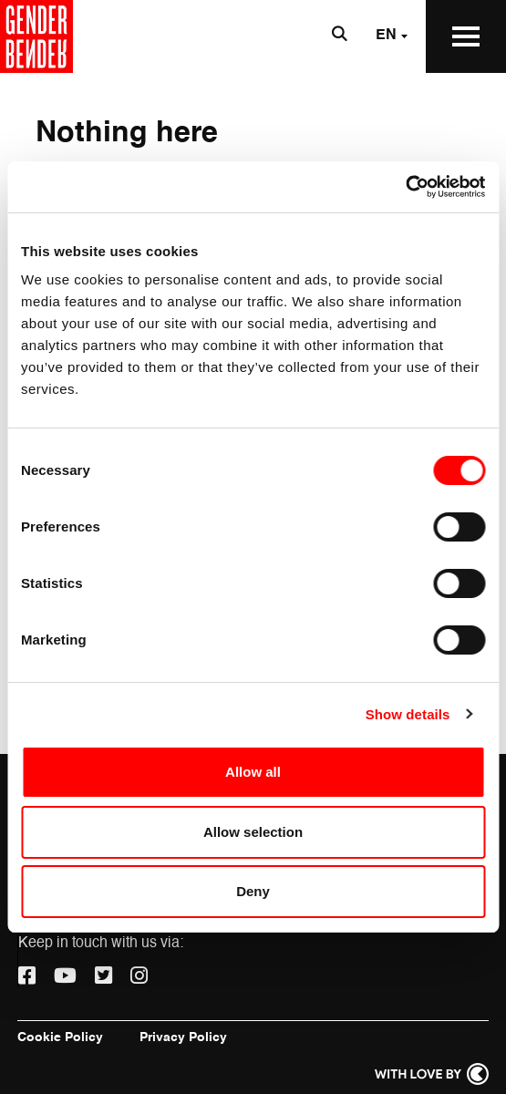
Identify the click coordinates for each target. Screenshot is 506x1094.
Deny (253, 891)
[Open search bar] (339, 36)
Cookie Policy (60, 1037)
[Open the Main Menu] (466, 36)
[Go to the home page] (36, 36)
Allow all (253, 771)
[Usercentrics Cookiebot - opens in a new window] (405, 187)
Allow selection (253, 832)
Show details (408, 714)
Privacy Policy (183, 1037)
